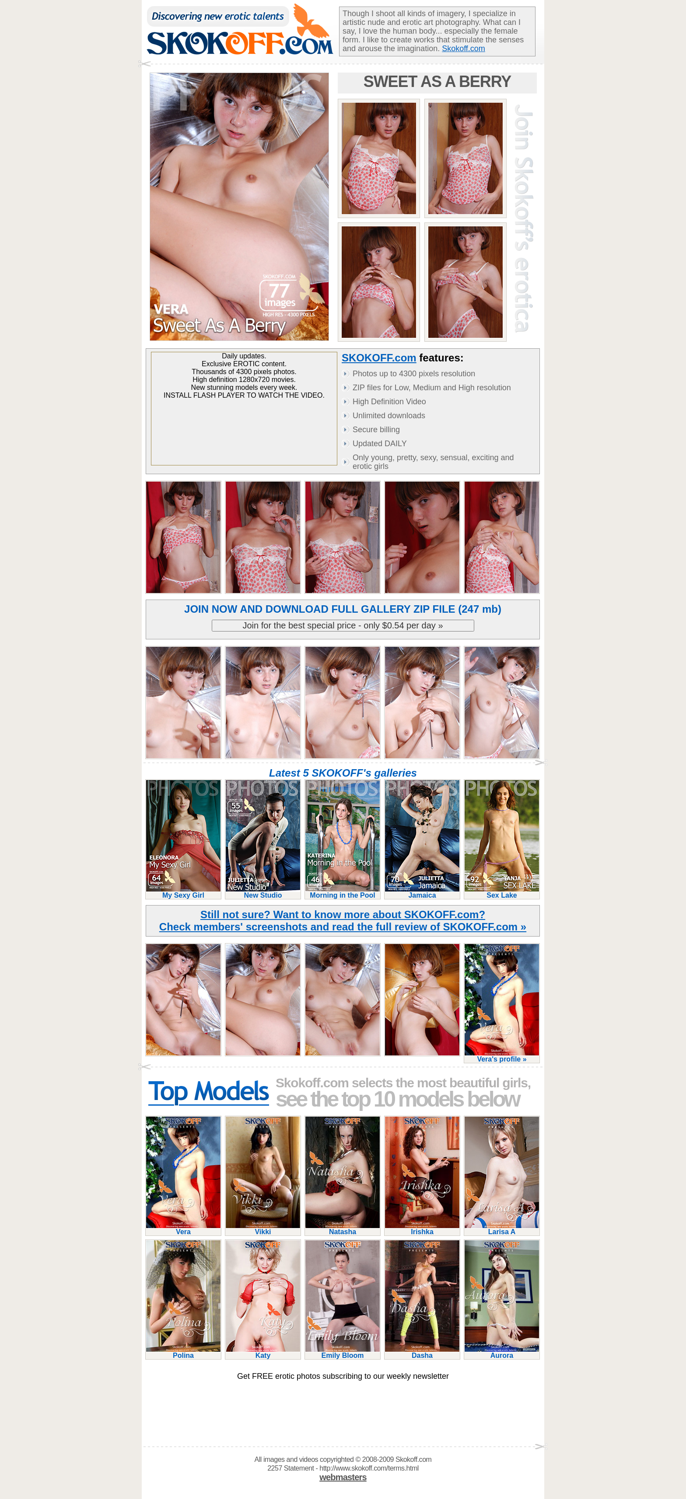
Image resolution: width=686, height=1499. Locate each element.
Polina (183, 1352)
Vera (183, 1228)
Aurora (501, 1352)
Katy (263, 1352)
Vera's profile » (501, 1055)
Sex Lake (501, 892)
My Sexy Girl (183, 892)
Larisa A (501, 1228)
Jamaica (422, 892)
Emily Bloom (342, 1352)
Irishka (422, 1228)
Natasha (342, 1228)
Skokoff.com (463, 48)
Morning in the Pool (342, 892)
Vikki (263, 1228)
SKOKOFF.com (379, 358)
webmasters (343, 1477)
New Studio (263, 892)
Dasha (422, 1352)
